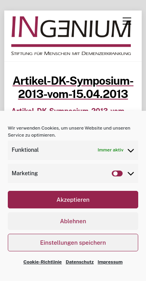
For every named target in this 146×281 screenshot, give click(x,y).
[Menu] (127, 21)
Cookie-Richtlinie (42, 262)
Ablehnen (73, 221)
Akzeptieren (73, 199)
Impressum (110, 262)
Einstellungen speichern (73, 242)
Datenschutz (80, 262)
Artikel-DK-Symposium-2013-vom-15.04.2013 (73, 87)
